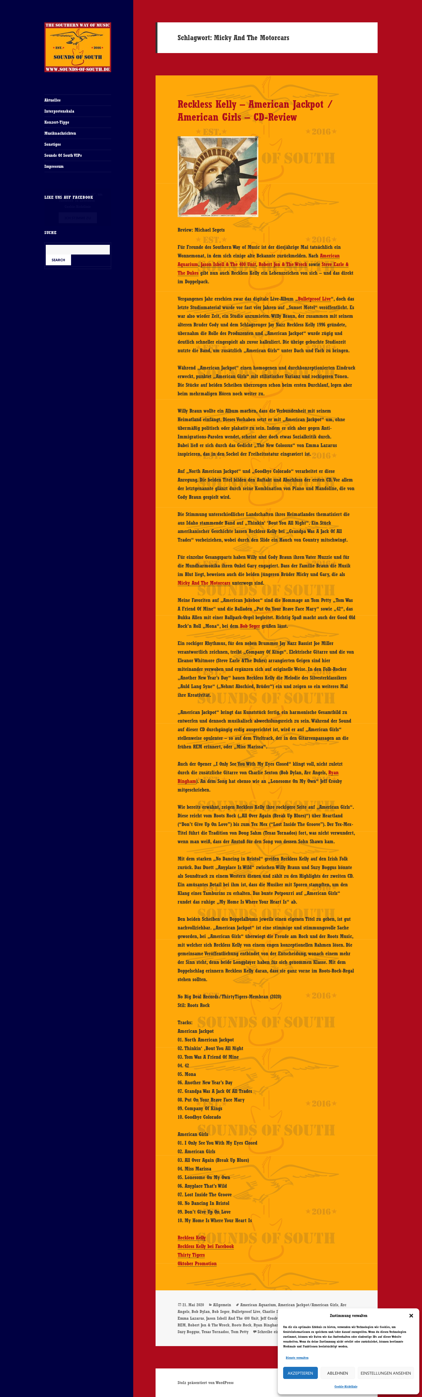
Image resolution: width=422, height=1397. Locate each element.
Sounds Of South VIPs (63, 155)
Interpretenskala (59, 111)
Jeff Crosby (270, 1318)
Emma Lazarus (191, 1318)
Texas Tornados (215, 1331)
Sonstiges (52, 144)
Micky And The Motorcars (204, 583)
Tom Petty (239, 1331)
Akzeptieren (300, 1373)
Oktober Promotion (197, 1263)
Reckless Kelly (192, 1238)
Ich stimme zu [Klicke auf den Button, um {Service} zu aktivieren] (78, 217)
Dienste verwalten (297, 1358)
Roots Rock (241, 1325)
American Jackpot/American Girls (308, 1304)
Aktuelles (52, 100)
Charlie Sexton (275, 1311)
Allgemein (222, 1304)
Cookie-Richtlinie (346, 1386)
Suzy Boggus (188, 1331)
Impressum (54, 166)
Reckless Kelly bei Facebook (206, 1246)
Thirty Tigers (191, 1255)
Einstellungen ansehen (386, 1373)
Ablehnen (337, 1373)
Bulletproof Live (314, 299)
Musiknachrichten (60, 133)
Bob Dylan (201, 1311)
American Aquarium (258, 1304)
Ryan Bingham (267, 1325)
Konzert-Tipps (56, 122)
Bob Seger (250, 626)
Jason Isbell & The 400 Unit (228, 264)
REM (182, 1325)
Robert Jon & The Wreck (283, 264)
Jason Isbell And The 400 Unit (232, 1318)
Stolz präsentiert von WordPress (206, 1382)
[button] (411, 1315)
